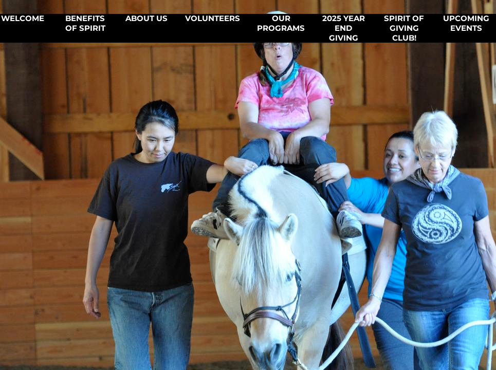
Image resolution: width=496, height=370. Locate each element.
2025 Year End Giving (343, 28)
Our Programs (281, 23)
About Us (146, 18)
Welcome (22, 18)
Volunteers (212, 18)
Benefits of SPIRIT (85, 23)
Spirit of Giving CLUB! (404, 28)
